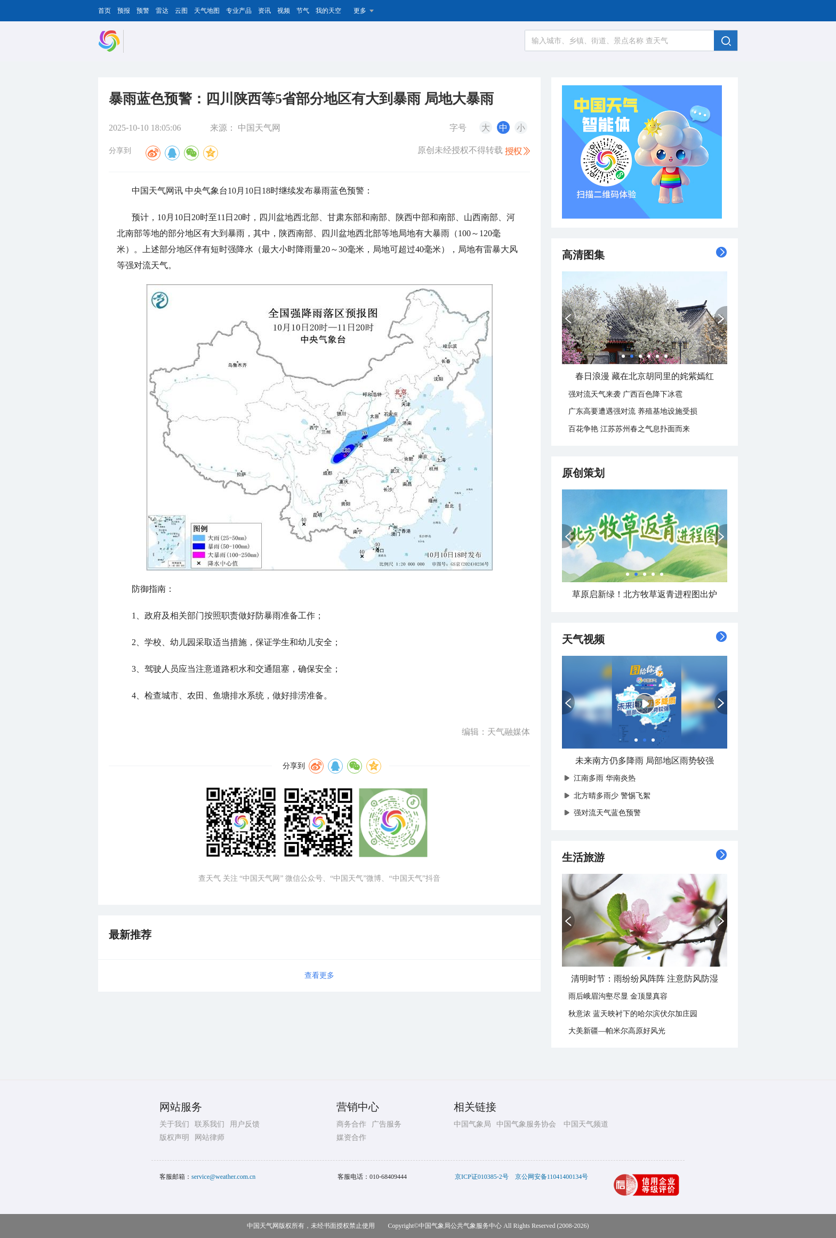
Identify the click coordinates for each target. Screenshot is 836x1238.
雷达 (162, 10)
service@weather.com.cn (223, 1176)
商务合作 (351, 1124)
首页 (104, 10)
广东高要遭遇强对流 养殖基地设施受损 (632, 411)
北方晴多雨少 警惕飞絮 (609, 796)
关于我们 (174, 1124)
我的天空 (328, 10)
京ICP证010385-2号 (482, 1176)
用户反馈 (245, 1124)
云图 (181, 10)
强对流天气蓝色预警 (604, 813)
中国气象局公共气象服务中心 (460, 1225)
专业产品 (239, 10)
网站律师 (209, 1137)
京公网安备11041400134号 (552, 1176)
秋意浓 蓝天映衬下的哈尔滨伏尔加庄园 (632, 1014)
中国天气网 (259, 127)
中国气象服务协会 (526, 1124)
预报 (123, 10)
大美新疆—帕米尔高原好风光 (616, 1031)
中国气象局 (472, 1124)
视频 (283, 10)
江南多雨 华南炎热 (602, 778)
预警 (142, 10)
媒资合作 (351, 1137)
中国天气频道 (586, 1124)
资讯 (264, 10)
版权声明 (174, 1137)
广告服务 (386, 1124)
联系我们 (209, 1124)
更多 (359, 10)
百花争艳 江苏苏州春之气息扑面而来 (629, 429)
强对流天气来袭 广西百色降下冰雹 (625, 394)
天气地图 (207, 10)
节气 (302, 10)
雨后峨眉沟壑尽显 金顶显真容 (618, 996)
